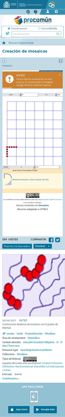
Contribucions (9, 378)
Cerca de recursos (17, 28)
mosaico (10, 333)
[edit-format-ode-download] (42, 246)
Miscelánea (50, 333)
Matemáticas (34, 337)
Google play (48, 410)
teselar (20, 333)
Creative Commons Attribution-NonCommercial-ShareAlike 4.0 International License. (33, 367)
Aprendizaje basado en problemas (36, 349)
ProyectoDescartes (34, 333)
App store (21, 410)
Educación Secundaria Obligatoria (38, 342)
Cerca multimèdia (47, 28)
